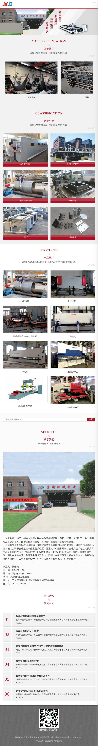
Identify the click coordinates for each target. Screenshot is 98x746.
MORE (91, 56)
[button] (46, 32)
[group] (31, 80)
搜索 (91, 419)
